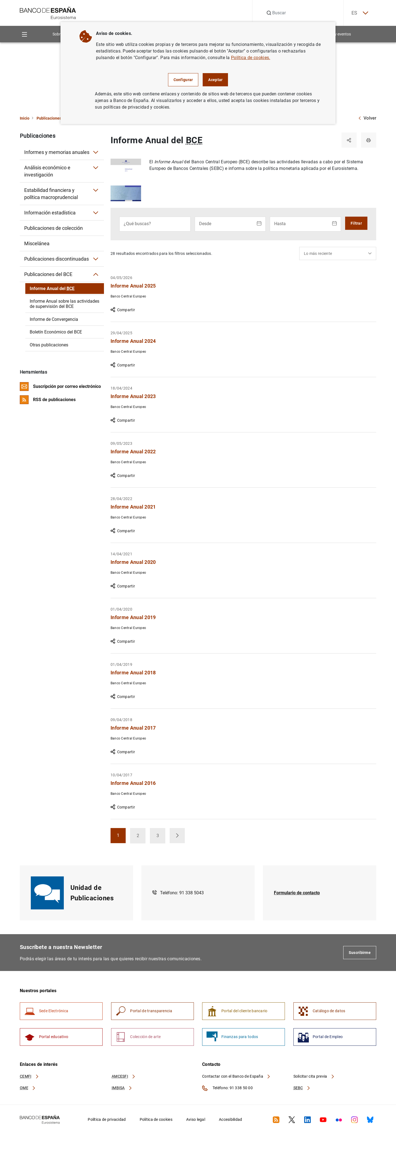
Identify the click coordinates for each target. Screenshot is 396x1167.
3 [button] (161, 837)
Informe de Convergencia (54, 319)
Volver (367, 118)
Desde (205, 224)
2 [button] (141, 837)
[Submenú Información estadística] (96, 213)
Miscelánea (37, 243)
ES (359, 13)
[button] (177, 836)
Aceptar (215, 80)
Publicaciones (49, 118)
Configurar (183, 80)
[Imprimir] (368, 140)
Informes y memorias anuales (56, 152)
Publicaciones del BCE (48, 274)
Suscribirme (360, 953)
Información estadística (50, 213)
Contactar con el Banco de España (236, 1077)
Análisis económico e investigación (47, 171)
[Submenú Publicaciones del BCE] (96, 274)
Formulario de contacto (297, 893)
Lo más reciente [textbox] (318, 254)
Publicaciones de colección (53, 228)
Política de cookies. (250, 57)
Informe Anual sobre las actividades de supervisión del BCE (64, 304)
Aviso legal (195, 1120)
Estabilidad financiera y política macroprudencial (51, 193)
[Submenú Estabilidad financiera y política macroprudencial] (96, 190)
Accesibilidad (230, 1120)
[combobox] (337, 253)
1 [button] (121, 837)
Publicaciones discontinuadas (56, 259)
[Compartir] (348, 140)
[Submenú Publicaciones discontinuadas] (96, 259)
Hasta (280, 224)
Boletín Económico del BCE (56, 332)
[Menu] (24, 34)
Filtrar (356, 223)
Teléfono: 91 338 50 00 (227, 1089)
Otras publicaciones (49, 344)
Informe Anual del (52, 288)
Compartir (123, 310)
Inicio (24, 118)
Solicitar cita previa (314, 1077)
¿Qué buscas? (137, 224)
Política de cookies (156, 1120)
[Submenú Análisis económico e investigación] (96, 168)
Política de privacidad (107, 1120)
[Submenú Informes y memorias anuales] (96, 152)
